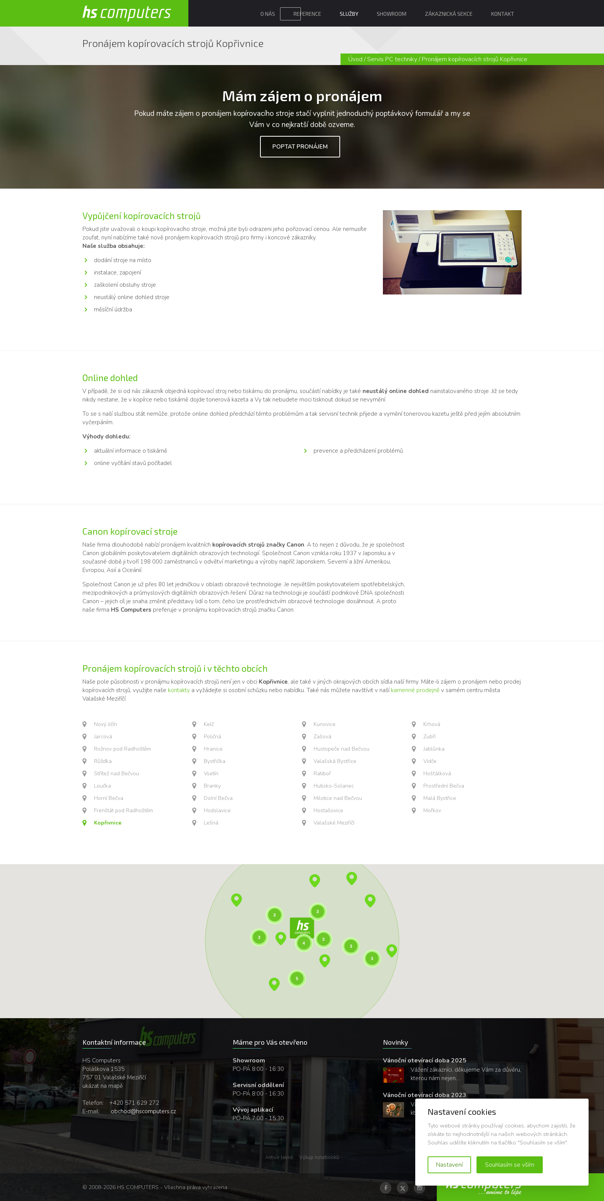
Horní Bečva (108, 798)
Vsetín (211, 773)
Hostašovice (328, 810)
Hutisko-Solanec (334, 786)
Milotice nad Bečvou (338, 798)
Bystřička (214, 761)
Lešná (211, 822)
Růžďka (103, 761)
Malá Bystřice (439, 798)
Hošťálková (437, 773)
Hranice (213, 749)
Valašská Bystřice (335, 761)
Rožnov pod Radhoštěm (122, 749)
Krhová (431, 724)
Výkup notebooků (319, 1157)
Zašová (322, 736)
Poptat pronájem (300, 147)
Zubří (429, 736)
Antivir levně (279, 1157)
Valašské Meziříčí (334, 822)
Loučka (102, 786)
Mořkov (432, 810)
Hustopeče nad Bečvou (341, 749)
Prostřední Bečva (443, 786)
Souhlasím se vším (509, 1165)
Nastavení (449, 1165)
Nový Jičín (105, 724)
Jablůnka (434, 749)
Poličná (212, 736)
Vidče (429, 761)
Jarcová (103, 736)
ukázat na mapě (102, 1086)
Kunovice (325, 724)
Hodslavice (217, 810)
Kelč (209, 724)
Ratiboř (322, 773)
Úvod (355, 59)
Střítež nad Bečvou (116, 773)
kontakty (179, 690)
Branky (212, 786)
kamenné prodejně (415, 690)
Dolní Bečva (218, 798)
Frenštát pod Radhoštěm (123, 810)
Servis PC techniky (392, 59)
